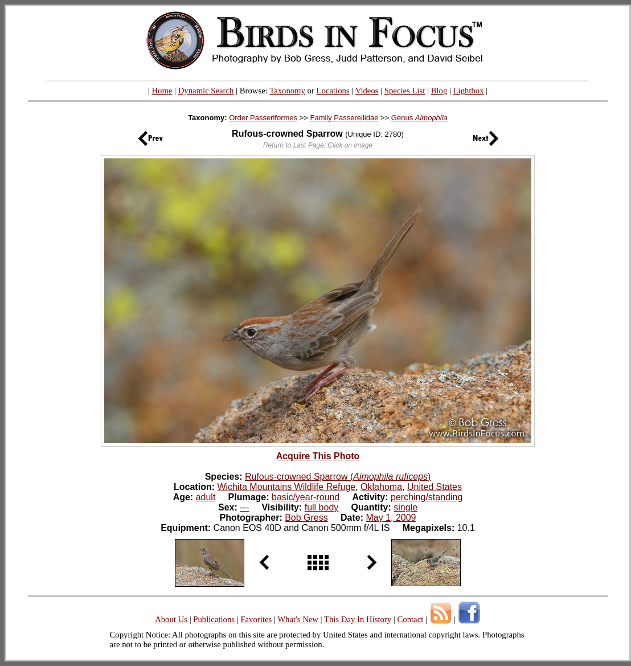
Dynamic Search (206, 90)
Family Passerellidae (344, 117)
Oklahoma (381, 487)
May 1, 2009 (391, 517)
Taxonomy (287, 90)
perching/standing (426, 497)
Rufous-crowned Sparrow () (338, 476)
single (405, 507)
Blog (439, 90)
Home (161, 90)
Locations (333, 90)
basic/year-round (305, 497)
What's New (297, 619)
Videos (367, 90)
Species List (404, 90)
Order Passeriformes (263, 117)
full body (322, 507)
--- (244, 507)
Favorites (256, 619)
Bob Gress (306, 517)
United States (434, 487)
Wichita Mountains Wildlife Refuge (286, 487)
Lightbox (468, 90)
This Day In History (357, 619)
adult (206, 497)
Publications (214, 619)
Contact (410, 619)
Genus (419, 117)
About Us (171, 619)
